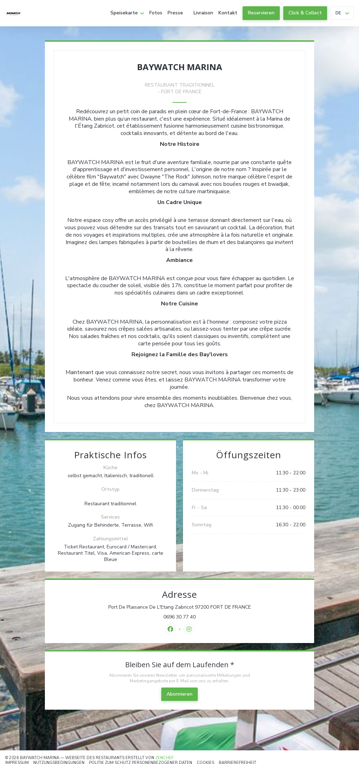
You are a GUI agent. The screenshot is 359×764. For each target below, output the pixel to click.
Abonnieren (179, 694)
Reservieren (261, 12)
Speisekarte (127, 13)
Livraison (203, 13)
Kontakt (227, 13)
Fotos (155, 13)
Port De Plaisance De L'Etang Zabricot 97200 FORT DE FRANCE (207, 607)
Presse (175, 13)
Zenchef (164, 757)
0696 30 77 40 (179, 617)
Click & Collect (305, 12)
